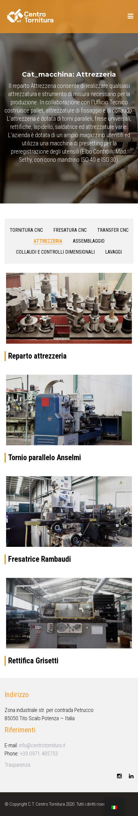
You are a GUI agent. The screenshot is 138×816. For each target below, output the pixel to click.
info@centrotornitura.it (42, 745)
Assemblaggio (88, 241)
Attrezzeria (48, 241)
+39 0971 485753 (39, 753)
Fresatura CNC (70, 230)
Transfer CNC (113, 230)
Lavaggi (113, 252)
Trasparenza (17, 765)
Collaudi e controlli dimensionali (55, 252)
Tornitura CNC (26, 230)
